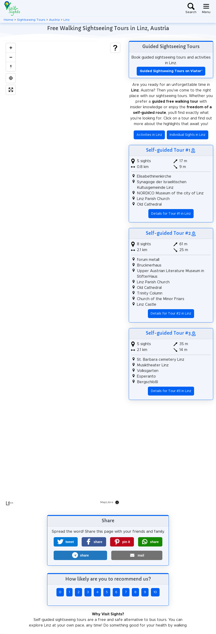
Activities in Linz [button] (149, 135)
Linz (66, 19)
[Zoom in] (10, 48)
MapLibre (106, 502)
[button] (66, 541)
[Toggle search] (191, 8)
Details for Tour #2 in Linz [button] (171, 313)
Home (8, 19)
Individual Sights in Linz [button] (188, 135)
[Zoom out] (10, 57)
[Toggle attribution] (117, 502)
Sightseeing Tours (31, 19)
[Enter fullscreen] (10, 90)
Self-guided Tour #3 (168, 333)
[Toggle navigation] (206, 8)
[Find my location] (10, 78)
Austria (54, 19)
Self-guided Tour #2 (168, 233)
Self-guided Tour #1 (168, 150)
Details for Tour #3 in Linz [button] (171, 391)
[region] (63, 274)
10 (155, 592)
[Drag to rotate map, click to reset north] (10, 66)
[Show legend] (115, 48)
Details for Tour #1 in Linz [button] (171, 213)
